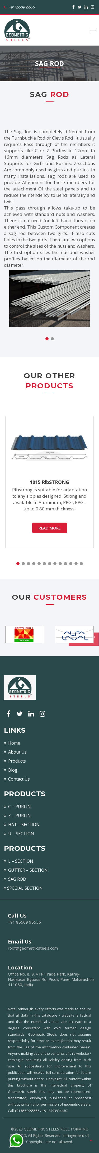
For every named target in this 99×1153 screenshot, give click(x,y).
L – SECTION (18, 861)
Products (15, 761)
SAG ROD (15, 879)
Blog (10, 770)
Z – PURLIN (17, 815)
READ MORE (50, 528)
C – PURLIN (17, 806)
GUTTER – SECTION (26, 870)
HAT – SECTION (22, 824)
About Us (15, 752)
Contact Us (17, 779)
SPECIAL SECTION (23, 888)
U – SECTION (19, 833)
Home (12, 743)
